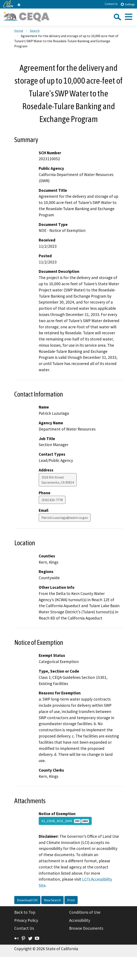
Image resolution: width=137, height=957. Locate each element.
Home (18, 31)
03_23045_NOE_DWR (65, 821)
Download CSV (27, 900)
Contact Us (111, 4)
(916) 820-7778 (52, 500)
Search (35, 31)
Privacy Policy (26, 920)
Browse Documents (86, 928)
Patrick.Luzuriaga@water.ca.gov (64, 517)
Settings (127, 4)
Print (71, 900)
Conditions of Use (84, 912)
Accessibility (79, 920)
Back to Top (24, 912)
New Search (52, 900)
